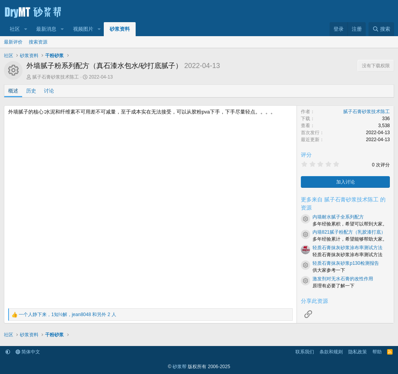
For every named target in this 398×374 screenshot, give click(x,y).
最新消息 (46, 29)
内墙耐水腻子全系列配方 (338, 217)
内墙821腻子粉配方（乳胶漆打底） (349, 232)
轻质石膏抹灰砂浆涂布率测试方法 (347, 247)
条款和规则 (331, 352)
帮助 (377, 352)
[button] (26, 29)
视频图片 (83, 29)
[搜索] (381, 29)
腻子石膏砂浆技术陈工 (55, 77)
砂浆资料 (120, 29)
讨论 (49, 91)
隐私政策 (357, 352)
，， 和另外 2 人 (67, 314)
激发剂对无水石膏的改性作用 (342, 278)
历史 (31, 91)
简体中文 (28, 352)
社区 (15, 29)
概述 (13, 91)
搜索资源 (38, 42)
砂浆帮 (180, 366)
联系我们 (304, 352)
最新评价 (13, 42)
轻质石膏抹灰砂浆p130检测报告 (345, 263)
